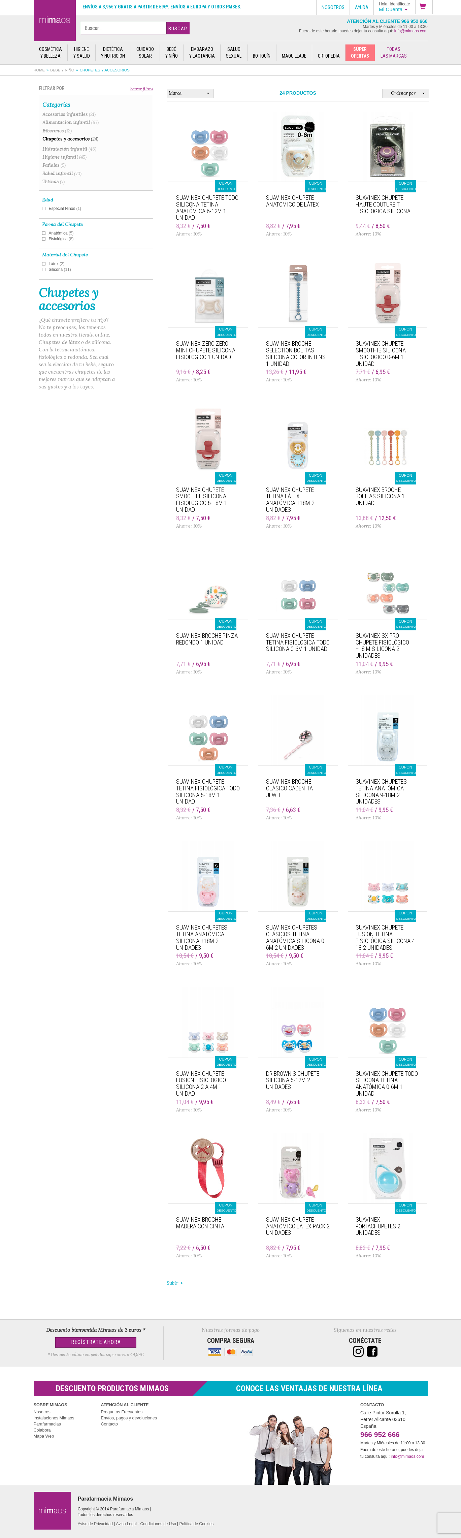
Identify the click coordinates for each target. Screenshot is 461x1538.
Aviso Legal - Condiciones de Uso (146, 1523)
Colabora (42, 1430)
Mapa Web (44, 1436)
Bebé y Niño (62, 70)
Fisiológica (61, 239)
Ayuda (361, 7)
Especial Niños (65, 208)
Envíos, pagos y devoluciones (129, 1418)
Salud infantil (61, 173)
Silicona (60, 269)
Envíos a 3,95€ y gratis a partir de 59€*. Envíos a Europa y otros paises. (162, 6)
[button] (424, 7)
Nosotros (42, 1412)
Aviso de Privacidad (95, 1523)
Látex (57, 263)
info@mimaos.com (411, 31)
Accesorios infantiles (69, 114)
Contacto (109, 1424)
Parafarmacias (47, 1424)
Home (39, 70)
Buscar (177, 29)
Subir (172, 1283)
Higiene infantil (64, 157)
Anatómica (61, 233)
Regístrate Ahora (96, 1342)
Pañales (54, 165)
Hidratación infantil (69, 149)
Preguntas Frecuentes (122, 1412)
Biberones (57, 131)
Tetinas (53, 182)
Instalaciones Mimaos (54, 1418)
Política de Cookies (196, 1523)
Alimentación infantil (70, 122)
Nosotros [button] (333, 7)
